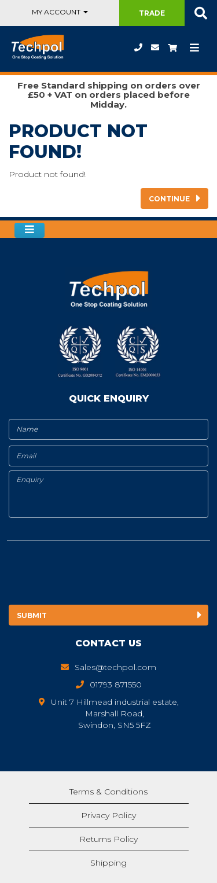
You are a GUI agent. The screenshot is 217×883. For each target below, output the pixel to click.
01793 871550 (138, 47)
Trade (152, 13)
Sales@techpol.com (155, 47)
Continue (169, 198)
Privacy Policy (108, 815)
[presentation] (104, 574)
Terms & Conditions (108, 791)
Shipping (108, 863)
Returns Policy (108, 839)
